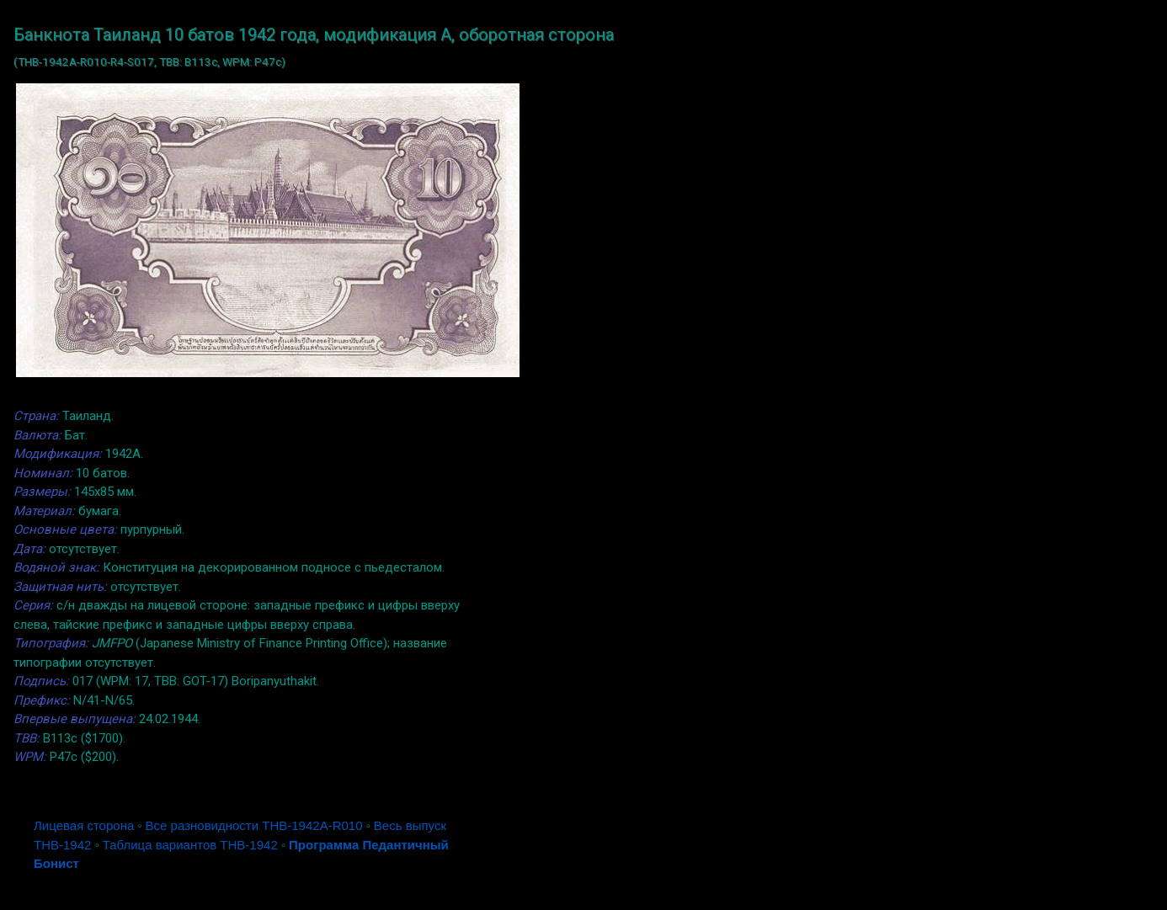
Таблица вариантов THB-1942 (190, 845)
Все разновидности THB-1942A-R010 (254, 825)
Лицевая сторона (84, 825)
